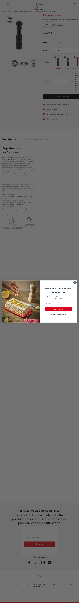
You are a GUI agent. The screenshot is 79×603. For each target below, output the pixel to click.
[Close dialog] (75, 282)
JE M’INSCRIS (58, 309)
